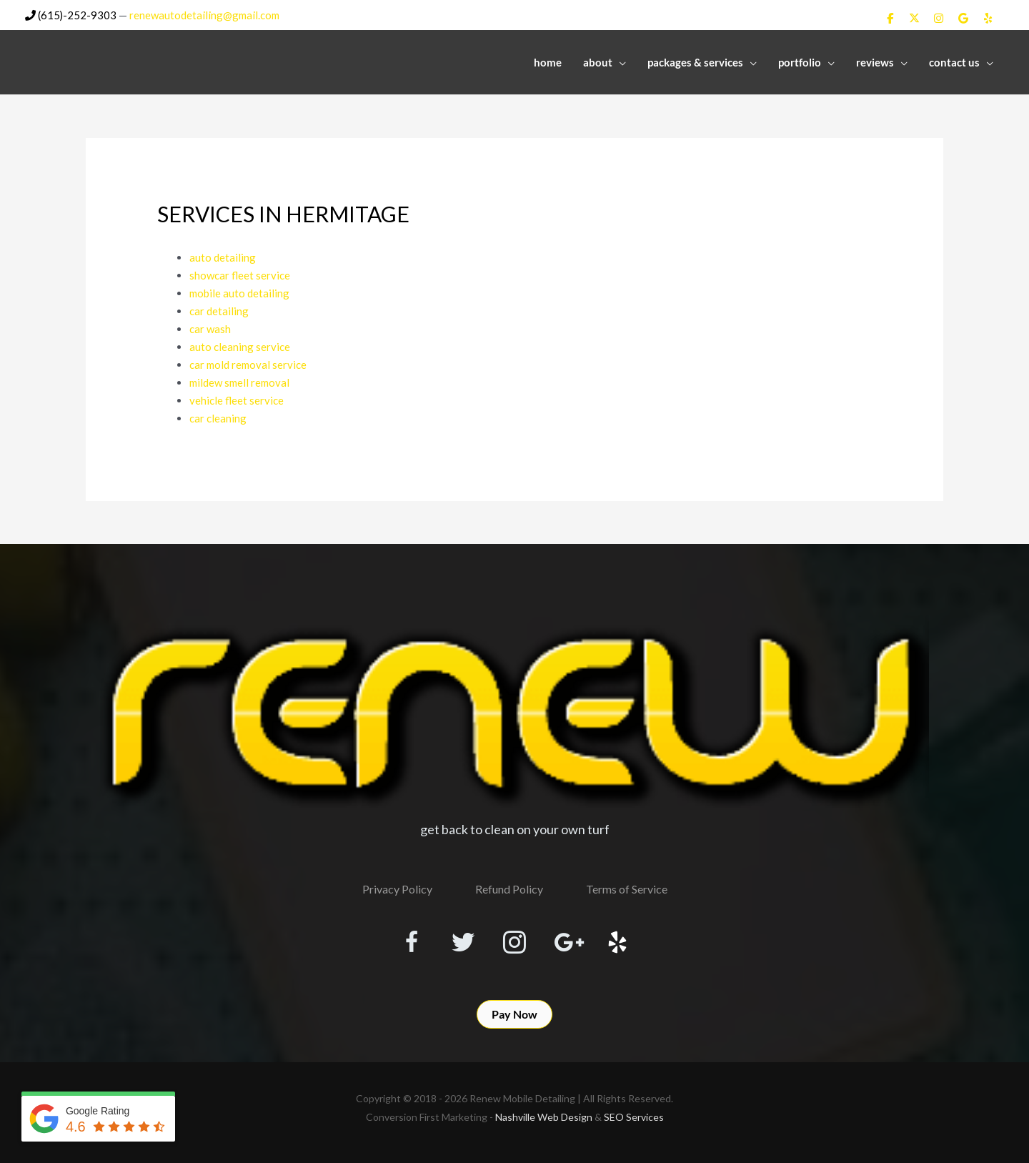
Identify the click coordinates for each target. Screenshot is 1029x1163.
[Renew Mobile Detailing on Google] (963, 18)
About (597, 62)
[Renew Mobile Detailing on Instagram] (939, 18)
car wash (210, 326)
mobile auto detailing (239, 291)
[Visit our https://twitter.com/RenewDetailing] (463, 936)
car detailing (219, 308)
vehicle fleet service (236, 394)
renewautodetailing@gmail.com (205, 15)
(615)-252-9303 (71, 15)
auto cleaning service (239, 343)
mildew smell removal (239, 377)
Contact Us (954, 62)
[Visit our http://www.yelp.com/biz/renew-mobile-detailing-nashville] (617, 937)
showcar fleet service (239, 274)
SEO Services (634, 1109)
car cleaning (218, 411)
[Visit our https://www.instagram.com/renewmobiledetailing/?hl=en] (514, 937)
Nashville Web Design (543, 1109)
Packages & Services (695, 62)
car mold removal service (248, 360)
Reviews (875, 62)
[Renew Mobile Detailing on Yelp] (988, 18)
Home (548, 62)
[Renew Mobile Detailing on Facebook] (889, 18)
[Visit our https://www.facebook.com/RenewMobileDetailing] (411, 937)
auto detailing (222, 257)
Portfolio (799, 62)
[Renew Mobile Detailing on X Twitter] (914, 18)
